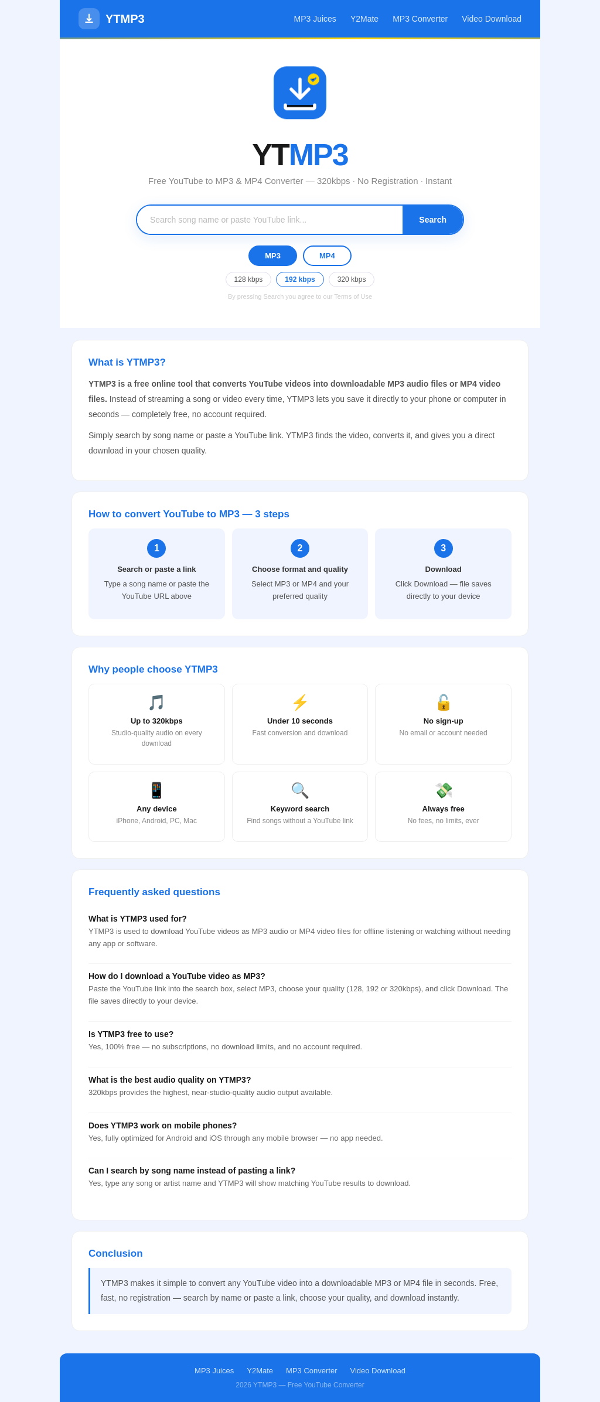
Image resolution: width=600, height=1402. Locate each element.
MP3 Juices (315, 18)
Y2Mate (364, 18)
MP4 (327, 255)
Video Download (491, 18)
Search (432, 219)
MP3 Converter (420, 18)
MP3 (273, 255)
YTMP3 (112, 18)
